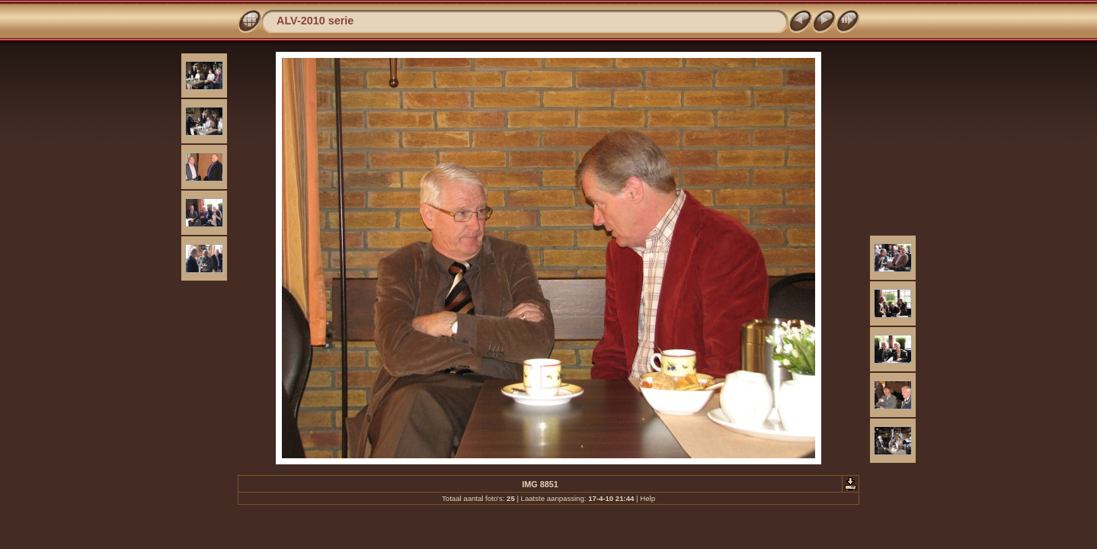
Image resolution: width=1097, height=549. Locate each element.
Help (647, 498)
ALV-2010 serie (315, 20)
